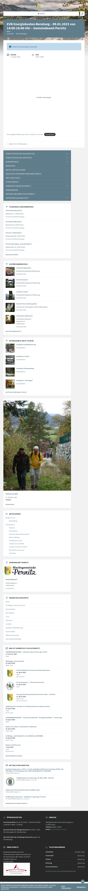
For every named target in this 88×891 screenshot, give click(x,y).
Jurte (7, 617)
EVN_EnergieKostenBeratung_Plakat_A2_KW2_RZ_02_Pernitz (25, 134)
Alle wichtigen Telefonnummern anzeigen (61, 871)
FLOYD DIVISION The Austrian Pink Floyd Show (33, 670)
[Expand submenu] (67, 153)
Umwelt (34, 780)
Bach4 (8, 602)
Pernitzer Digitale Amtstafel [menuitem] (19, 158)
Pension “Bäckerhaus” (14, 233)
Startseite (10, 34)
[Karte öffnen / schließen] (82, 13)
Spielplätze (21, 348)
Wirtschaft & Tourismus (16, 550)
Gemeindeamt (11, 579)
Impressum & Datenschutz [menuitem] (17, 198)
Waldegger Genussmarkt (15, 661)
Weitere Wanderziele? (13, 331)
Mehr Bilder (10, 504)
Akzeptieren (81, 887)
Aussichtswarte (22, 280)
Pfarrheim (9, 620)
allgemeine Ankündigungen (18, 144)
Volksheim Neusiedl (12, 635)
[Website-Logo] (44, 7)
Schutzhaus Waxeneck (14, 210)
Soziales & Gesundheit (16, 544)
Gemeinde (10, 588)
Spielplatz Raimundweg (25, 368)
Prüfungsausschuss (15, 540)
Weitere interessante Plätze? (16, 392)
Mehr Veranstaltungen (14, 756)
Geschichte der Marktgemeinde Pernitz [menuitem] (23, 174)
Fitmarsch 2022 (12, 494)
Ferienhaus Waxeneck (14, 222)
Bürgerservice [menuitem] (12, 162)
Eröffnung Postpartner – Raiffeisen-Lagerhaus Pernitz (26, 797)
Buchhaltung (13, 521)
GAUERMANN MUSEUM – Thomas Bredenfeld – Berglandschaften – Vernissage (34, 718)
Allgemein (17, 773)
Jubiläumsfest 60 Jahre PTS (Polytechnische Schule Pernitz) (28, 706)
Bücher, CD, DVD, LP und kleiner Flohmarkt (21, 727)
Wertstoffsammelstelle (13, 639)
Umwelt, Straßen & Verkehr (18, 547)
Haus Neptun (10, 613)
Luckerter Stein (22, 292)
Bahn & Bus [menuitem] (10, 166)
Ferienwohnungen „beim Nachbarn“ (19, 244)
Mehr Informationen (66, 887)
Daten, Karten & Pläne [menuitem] (15, 170)
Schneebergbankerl (23, 268)
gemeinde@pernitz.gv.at (58, 829)
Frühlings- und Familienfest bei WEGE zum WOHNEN (24, 736)
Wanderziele (22, 274)
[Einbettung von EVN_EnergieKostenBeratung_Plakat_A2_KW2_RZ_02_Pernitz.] (44, 97)
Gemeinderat (10, 525)
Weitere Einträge (12, 255)
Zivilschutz (12, 553)
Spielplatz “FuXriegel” (24, 380)
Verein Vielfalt (10, 632)
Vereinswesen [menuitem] (12, 190)
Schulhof (8, 624)
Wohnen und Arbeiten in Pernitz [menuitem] (20, 194)
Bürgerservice (10, 518)
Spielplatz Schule (22, 356)
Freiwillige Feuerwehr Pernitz (15, 605)
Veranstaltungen (21, 34)
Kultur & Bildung (14, 537)
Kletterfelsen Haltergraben (26, 304)
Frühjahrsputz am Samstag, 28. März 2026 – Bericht (35, 778)
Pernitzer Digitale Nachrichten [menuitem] (20, 154)
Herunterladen (50, 134)
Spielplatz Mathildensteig (26, 345)
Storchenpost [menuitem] (12, 182)
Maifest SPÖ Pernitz (13, 745)
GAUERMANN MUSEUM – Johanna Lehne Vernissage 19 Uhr (26, 652)
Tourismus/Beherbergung (15, 217)
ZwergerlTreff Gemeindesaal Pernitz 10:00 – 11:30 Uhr (35, 694)
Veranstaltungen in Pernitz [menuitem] (18, 186)
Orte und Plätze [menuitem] (13, 178)
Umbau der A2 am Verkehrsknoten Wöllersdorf (23, 790)
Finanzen (12, 528)
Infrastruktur (13, 531)
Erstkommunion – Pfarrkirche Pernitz (30, 682)
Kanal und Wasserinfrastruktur (19, 534)
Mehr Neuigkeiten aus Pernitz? (17, 803)
